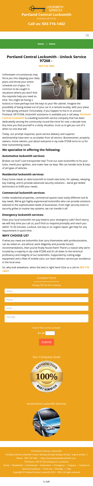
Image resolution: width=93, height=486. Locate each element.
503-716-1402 (53, 23)
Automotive (45, 465)
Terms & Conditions (31, 469)
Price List (47, 469)
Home (41, 43)
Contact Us (84, 465)
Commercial (31, 465)
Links (68, 469)
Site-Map (59, 469)
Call (46, 481)
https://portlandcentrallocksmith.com (58, 458)
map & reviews (79, 454)
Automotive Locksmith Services (46, 403)
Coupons (72, 465)
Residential (17, 465)
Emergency (59, 465)
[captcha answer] (50, 333)
